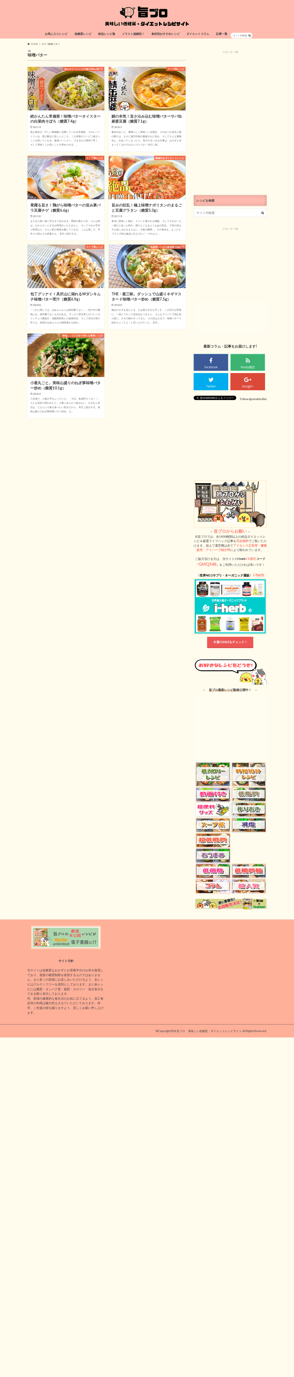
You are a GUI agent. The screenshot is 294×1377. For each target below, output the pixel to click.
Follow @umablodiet (253, 399)
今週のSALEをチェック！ (230, 642)
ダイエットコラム (197, 33)
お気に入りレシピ (56, 33)
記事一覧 (221, 33)
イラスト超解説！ (133, 33)
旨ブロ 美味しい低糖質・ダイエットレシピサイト (209, 1031)
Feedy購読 (248, 367)
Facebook (211, 367)
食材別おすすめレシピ (165, 33)
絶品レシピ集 (106, 33)
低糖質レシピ (82, 33)
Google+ (247, 386)
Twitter (211, 386)
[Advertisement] (230, 119)
